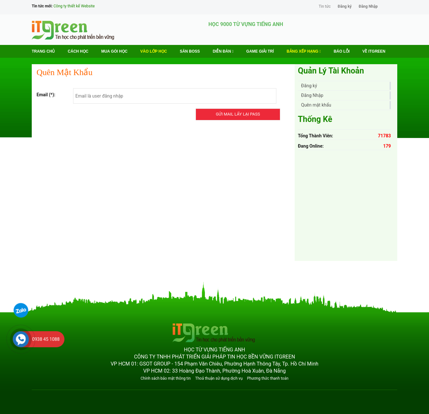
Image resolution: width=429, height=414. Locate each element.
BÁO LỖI (342, 51)
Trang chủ (43, 51)
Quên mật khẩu (316, 105)
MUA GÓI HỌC (114, 51)
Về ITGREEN (373, 51)
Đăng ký (344, 6)
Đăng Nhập (368, 6)
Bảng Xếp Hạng (304, 51)
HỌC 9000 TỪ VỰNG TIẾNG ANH (245, 24)
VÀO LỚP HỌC (153, 51)
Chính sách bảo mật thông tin (165, 378)
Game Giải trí (260, 51)
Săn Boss (190, 51)
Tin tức (325, 6)
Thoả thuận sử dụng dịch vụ (219, 378)
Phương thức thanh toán (267, 378)
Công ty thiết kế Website (74, 6)
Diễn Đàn (223, 51)
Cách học (78, 51)
